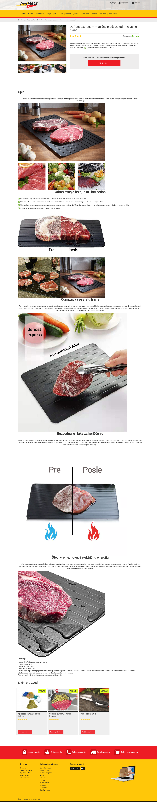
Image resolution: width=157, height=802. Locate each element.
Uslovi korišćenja (26, 770)
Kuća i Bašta (85, 14)
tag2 (77, 768)
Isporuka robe (25, 773)
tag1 (72, 768)
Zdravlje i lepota (27, 14)
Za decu (68, 14)
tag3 (82, 768)
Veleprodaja (24, 775)
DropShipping (25, 778)
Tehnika (94, 14)
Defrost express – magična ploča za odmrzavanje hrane (103, 28)
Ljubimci (75, 14)
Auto (61, 14)
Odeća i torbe (112, 14)
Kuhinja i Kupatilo (51, 14)
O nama (23, 768)
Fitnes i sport (39, 14)
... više (111, 48)
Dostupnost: (127, 36)
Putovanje (102, 14)
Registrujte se (104, 63)
